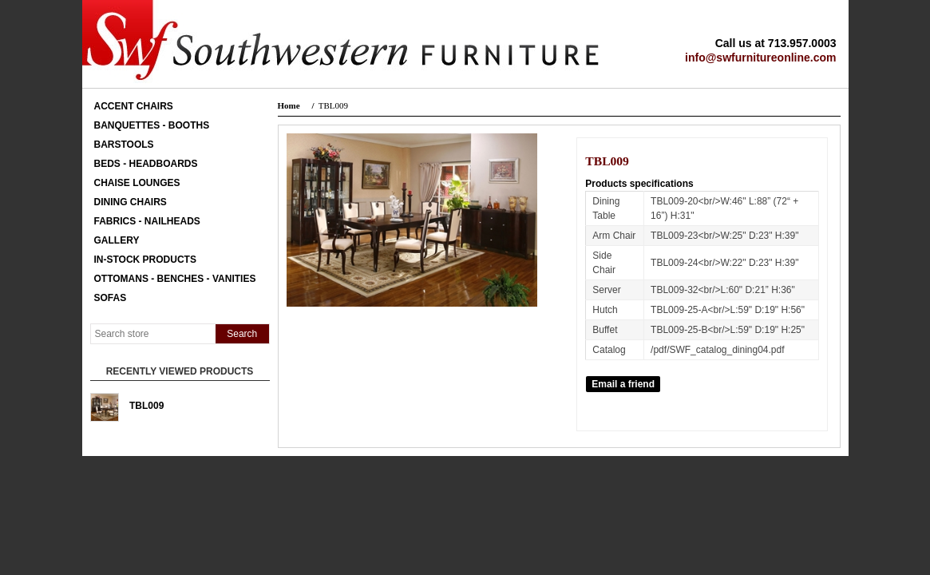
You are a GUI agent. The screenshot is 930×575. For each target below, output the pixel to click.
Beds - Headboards (146, 163)
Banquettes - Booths (152, 125)
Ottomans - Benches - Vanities (175, 278)
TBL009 (146, 405)
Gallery (117, 240)
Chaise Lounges (137, 182)
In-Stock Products (145, 259)
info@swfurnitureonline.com (760, 57)
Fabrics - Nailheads (147, 221)
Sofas (110, 297)
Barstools (124, 144)
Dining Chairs (130, 202)
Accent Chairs (133, 106)
